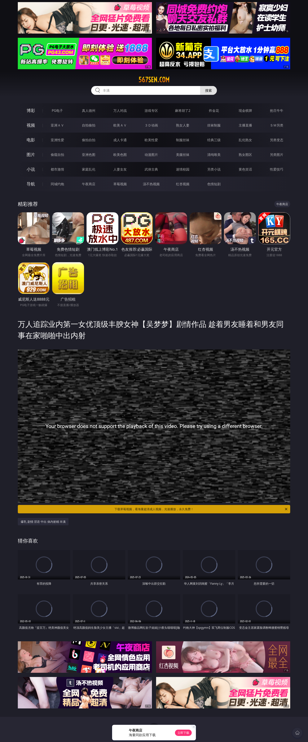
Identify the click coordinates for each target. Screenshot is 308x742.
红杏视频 (182, 184)
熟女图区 (245, 154)
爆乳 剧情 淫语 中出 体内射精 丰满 (43, 522)
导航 (31, 184)
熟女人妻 (182, 125)
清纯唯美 (214, 154)
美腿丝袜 (182, 154)
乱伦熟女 (245, 140)
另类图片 (276, 154)
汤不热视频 (151, 184)
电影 (31, 140)
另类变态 (276, 140)
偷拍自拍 (88, 140)
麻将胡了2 (182, 110)
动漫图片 (151, 154)
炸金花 (214, 110)
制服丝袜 (182, 140)
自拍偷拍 (88, 125)
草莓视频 (120, 184)
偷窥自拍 (57, 154)
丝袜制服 (214, 125)
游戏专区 (151, 110)
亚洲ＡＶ (57, 125)
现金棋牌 (245, 110)
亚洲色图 (88, 154)
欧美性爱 (151, 140)
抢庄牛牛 (276, 110)
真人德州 (88, 110)
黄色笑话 (245, 169)
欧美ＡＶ (120, 125)
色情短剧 (214, 184)
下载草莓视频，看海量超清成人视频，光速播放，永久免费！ (201, 509)
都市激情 (57, 169)
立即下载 (183, 733)
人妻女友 (120, 169)
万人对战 (120, 110)
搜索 (208, 90)
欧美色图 (120, 154)
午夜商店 (88, 184)
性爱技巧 (276, 169)
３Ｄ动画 (151, 125)
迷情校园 (182, 169)
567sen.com (154, 80)
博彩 (31, 110)
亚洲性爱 (57, 140)
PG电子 (57, 110)
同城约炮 (57, 184)
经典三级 (214, 140)
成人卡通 (120, 140)
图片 (31, 154)
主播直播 (245, 125)
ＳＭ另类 (276, 125)
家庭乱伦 (88, 169)
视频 (31, 125)
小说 (31, 169)
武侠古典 (151, 169)
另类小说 (214, 169)
